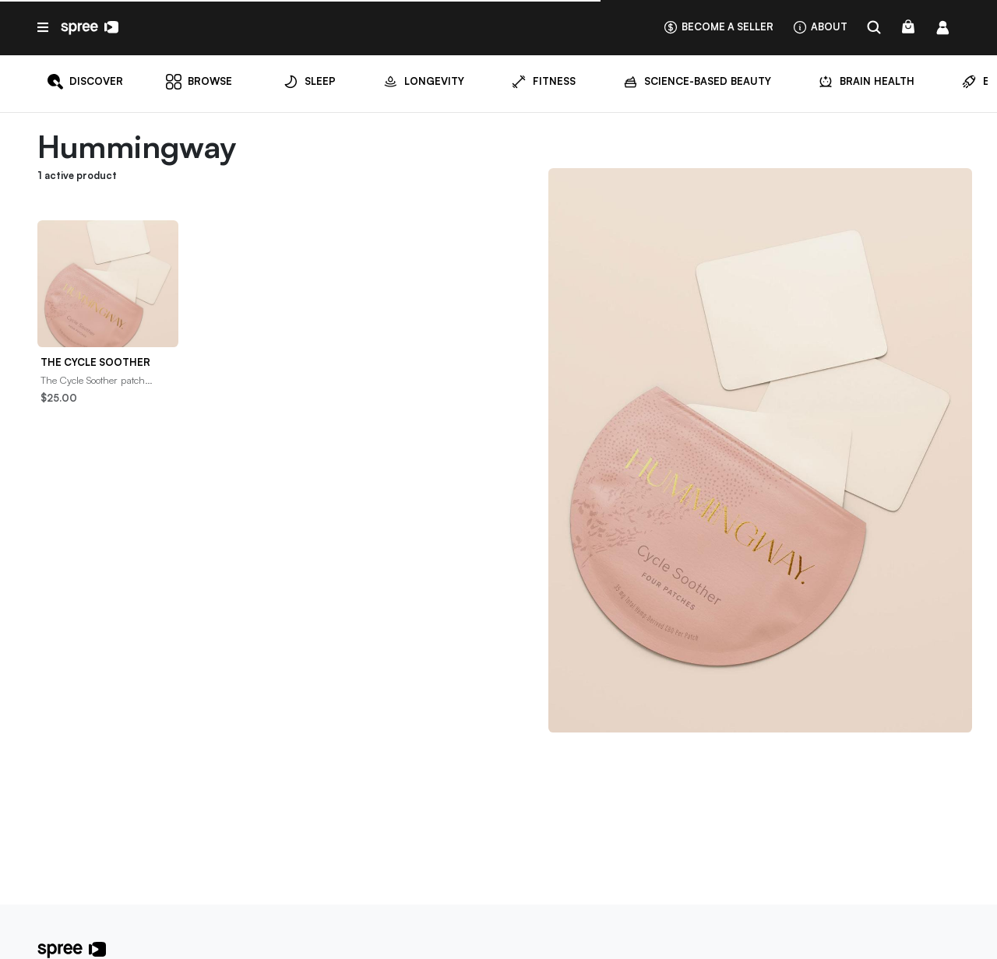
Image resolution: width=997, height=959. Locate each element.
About (819, 27)
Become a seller (718, 27)
